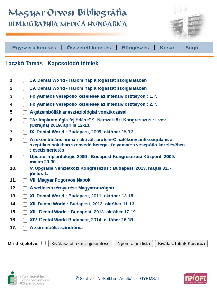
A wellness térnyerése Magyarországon (72, 188)
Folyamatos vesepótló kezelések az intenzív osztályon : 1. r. (93, 96)
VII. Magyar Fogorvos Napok (60, 180)
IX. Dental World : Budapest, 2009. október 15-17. (82, 131)
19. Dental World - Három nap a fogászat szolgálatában (88, 80)
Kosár (167, 47)
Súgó (191, 47)
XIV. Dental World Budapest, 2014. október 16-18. (82, 219)
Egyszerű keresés (34, 47)
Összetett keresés (89, 47)
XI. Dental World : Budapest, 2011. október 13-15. (82, 195)
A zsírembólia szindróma (56, 227)
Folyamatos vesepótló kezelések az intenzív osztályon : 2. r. (93, 104)
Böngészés (135, 47)
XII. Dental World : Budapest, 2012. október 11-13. (82, 203)
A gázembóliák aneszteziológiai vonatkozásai (78, 112)
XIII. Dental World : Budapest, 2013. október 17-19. (83, 211)
